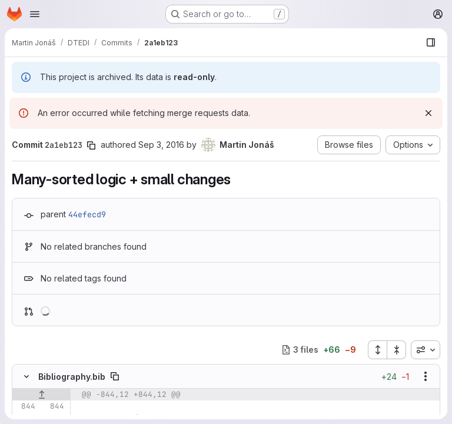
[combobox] (425, 349)
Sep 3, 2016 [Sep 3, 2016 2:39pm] (161, 145)
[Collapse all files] (396, 349)
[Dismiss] (428, 113)
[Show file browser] (430, 42)
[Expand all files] (377, 349)
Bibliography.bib (71, 377)
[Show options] (425, 376)
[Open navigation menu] (34, 14)
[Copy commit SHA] (91, 145)
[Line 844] (25, 406)
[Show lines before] (41, 394)
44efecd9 (87, 214)
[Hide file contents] (26, 376)
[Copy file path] (115, 376)
